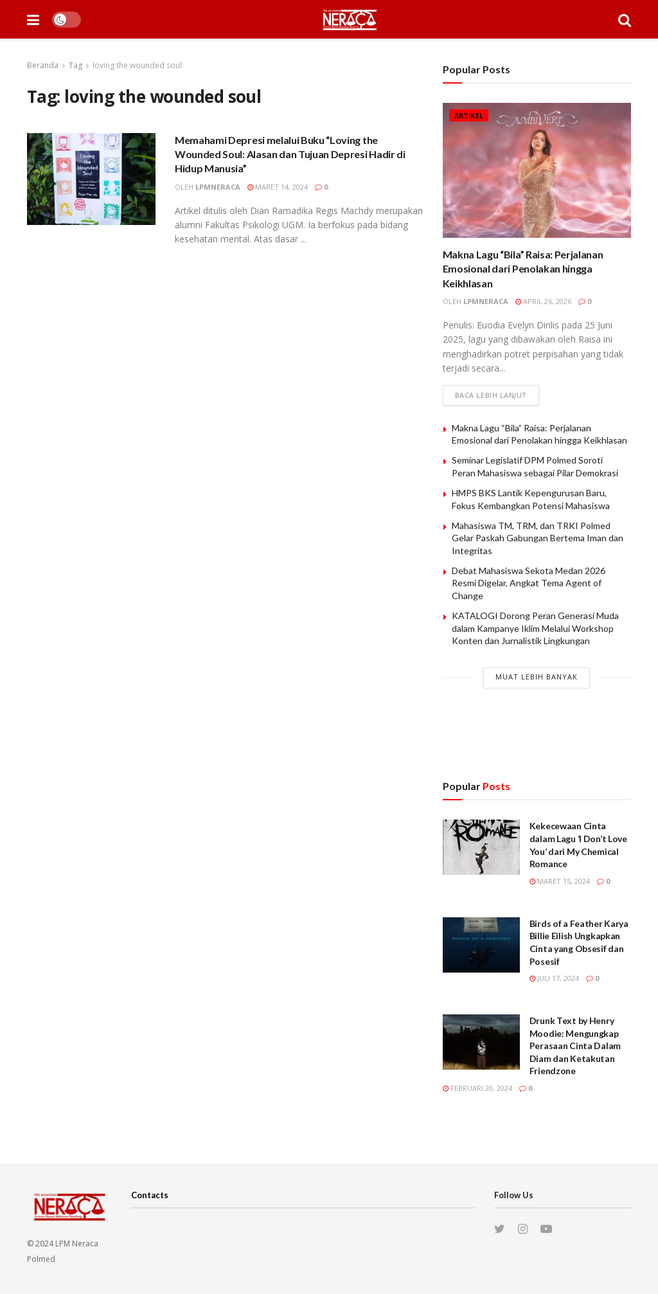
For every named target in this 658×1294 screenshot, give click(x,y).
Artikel (469, 115)
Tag (75, 65)
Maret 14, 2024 (277, 187)
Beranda (42, 65)
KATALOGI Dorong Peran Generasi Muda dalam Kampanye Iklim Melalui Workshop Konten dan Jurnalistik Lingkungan (535, 628)
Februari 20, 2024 (477, 1088)
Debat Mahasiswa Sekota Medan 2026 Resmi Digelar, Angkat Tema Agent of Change (528, 583)
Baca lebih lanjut (491, 395)
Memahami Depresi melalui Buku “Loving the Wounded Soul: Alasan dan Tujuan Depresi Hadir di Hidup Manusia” (290, 154)
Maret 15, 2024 (559, 881)
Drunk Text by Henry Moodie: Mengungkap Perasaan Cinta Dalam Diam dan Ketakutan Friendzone (575, 1045)
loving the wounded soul (137, 65)
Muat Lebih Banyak (536, 676)
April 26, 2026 (543, 301)
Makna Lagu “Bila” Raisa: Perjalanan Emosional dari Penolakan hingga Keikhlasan (523, 268)
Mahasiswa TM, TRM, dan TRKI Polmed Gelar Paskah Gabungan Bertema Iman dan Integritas (537, 538)
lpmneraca (217, 187)
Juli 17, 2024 (554, 978)
